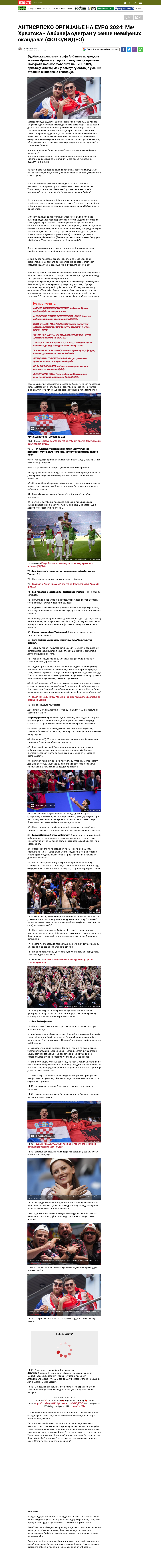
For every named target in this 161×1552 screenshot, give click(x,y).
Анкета (37, 1328)
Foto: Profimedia (35, 1263)
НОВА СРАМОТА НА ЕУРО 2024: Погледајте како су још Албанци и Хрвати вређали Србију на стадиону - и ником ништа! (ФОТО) (61, 327)
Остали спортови (50, 8)
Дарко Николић (31, 48)
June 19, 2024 (78, 1406)
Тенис (39, 8)
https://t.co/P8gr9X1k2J (46, 1403)
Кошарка (32, 8)
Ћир (140, 8)
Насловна (38, 3)
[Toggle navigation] (140, 2)
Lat (136, 8)
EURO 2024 (25, 17)
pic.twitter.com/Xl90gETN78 (71, 1403)
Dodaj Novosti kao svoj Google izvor (100, 49)
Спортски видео (66, 8)
